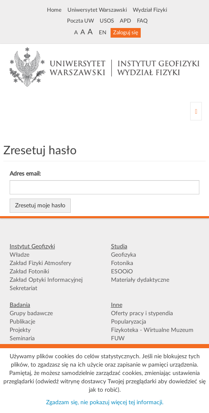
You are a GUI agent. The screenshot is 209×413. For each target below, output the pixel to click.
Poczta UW (80, 20)
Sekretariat (23, 288)
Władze (19, 255)
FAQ (142, 20)
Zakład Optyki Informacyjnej (46, 280)
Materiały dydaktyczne (140, 280)
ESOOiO (122, 272)
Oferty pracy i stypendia (142, 313)
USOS (107, 20)
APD (125, 20)
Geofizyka (123, 255)
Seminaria (22, 339)
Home (54, 10)
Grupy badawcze (31, 313)
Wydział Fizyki (150, 10)
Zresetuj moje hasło (40, 206)
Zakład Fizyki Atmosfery (40, 263)
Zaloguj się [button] (125, 32)
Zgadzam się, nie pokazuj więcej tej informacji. (104, 402)
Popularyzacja (128, 322)
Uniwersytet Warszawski (97, 10)
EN (102, 32)
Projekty (20, 330)
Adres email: (25, 174)
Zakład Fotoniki (29, 272)
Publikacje (22, 322)
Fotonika (122, 263)
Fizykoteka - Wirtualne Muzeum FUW (152, 334)
